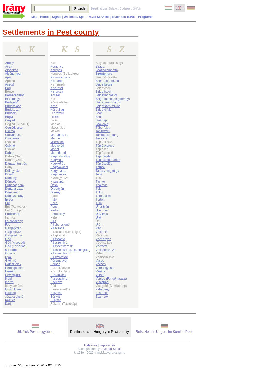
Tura (99, 203)
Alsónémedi (13, 73)
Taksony (101, 138)
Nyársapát (57, 181)
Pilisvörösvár (59, 257)
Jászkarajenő (14, 296)
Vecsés (101, 264)
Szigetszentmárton (108, 102)
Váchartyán (103, 239)
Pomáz (55, 264)
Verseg (100, 275)
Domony (11, 178)
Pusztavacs (58, 275)
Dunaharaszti (14, 189)
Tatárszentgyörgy (107, 171)
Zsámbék (102, 293)
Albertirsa (11, 70)
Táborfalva (103, 127)
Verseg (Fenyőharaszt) (111, 278)
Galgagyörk (13, 228)
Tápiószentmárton (108, 160)
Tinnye (100, 181)
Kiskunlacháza (60, 77)
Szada (100, 66)
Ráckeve (56, 282)
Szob (99, 113)
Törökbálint (103, 196)
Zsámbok (102, 296)
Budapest (126, 8)
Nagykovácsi (59, 167)
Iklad (8, 278)
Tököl (99, 192)
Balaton (113, 8)
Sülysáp (55, 300)
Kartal (9, 304)
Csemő (10, 131)
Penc (53, 206)
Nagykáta (56, 160)
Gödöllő (11, 250)
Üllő (98, 217)
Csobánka (12, 138)
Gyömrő (10, 260)
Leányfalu (57, 113)
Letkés (54, 117)
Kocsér (55, 95)
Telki (99, 174)
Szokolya (102, 124)
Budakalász (13, 106)
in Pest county (73, 32)
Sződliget (102, 120)
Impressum (107, 345)
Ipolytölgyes (13, 289)
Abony (9, 63)
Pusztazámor (59, 278)
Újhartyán (102, 206)
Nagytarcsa (58, 174)
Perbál (54, 210)
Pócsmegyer (59, 260)
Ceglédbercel (14, 127)
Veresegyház (104, 268)
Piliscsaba (57, 228)
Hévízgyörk (13, 275)
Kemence (56, 66)
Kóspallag (57, 109)
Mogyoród (57, 145)
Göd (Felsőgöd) (15, 246)
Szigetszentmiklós (108, 106)
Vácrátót (101, 246)
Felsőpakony (14, 221)
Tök (98, 189)
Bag (8, 88)
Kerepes (56, 70)
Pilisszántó (57, 239)
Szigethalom (104, 91)
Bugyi (9, 117)
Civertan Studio (110, 349)
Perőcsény (57, 214)
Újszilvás (102, 214)
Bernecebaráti (14, 95)
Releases (90, 345)
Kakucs (10, 300)
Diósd (9, 174)
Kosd (53, 106)
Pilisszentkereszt (61, 246)
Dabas (9, 153)
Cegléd (10, 120)
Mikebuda (57, 142)
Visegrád (102, 282)
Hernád (10, 271)
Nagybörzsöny (60, 156)
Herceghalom (14, 268)
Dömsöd (11, 181)
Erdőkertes (12, 214)
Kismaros (56, 81)
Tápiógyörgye (105, 145)
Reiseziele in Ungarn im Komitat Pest (164, 332)
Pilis (53, 221)
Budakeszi (12, 109)
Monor (54, 149)
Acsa (8, 66)
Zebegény (102, 289)
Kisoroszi (56, 88)
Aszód (9, 84)
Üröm (99, 224)
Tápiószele (103, 156)
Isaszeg (10, 293)
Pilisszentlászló (60, 253)
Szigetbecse (104, 84)
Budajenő (11, 102)
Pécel (54, 203)
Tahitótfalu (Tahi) (107, 135)
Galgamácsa (13, 235)
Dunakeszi (12, 192)
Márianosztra (59, 135)
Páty (53, 199)
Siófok (136, 8)
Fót (7, 224)
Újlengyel (102, 210)
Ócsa (54, 185)
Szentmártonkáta (107, 81)
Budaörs (11, 113)
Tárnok (100, 167)
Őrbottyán (57, 189)
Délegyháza (13, 171)
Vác (98, 228)
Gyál (8, 257)
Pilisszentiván (59, 242)
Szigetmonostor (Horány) (113, 99)
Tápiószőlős (104, 163)
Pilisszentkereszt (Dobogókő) (70, 250)
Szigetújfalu (103, 109)
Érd (7, 203)
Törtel (100, 199)
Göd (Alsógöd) (15, 242)
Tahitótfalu (103, 131)
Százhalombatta (107, 70)
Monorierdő (58, 153)
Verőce (100, 271)
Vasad (100, 260)
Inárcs (9, 282)
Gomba (10, 253)
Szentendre (104, 73)
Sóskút (55, 296)
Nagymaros (58, 171)
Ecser (9, 199)
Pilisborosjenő (60, 224)
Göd (8, 239)
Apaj (8, 77)
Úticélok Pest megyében (35, 332)
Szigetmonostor (106, 95)
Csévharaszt (13, 135)
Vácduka (102, 232)
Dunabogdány (14, 185)
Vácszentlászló (106, 250)
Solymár (56, 293)
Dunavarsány (14, 196)
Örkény (55, 192)
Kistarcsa (56, 91)
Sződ (99, 117)
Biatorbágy (12, 99)
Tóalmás (101, 185)
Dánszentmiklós (16, 163)
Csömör (10, 145)
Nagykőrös (57, 163)
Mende (55, 138)
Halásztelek (13, 264)
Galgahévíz (13, 232)
